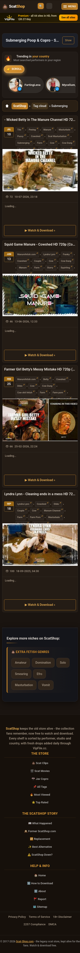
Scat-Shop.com (24, 941)
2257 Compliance (34, 924)
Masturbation (24, 685)
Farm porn (58, 392)
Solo (63, 662)
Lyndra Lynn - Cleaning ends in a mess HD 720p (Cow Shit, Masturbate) (40, 494)
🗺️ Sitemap (40, 906)
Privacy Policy (17, 916)
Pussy (20, 136)
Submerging (23, 142)
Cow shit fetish (24, 392)
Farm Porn (35, 517)
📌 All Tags (40, 786)
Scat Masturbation (57, 136)
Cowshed (35, 136)
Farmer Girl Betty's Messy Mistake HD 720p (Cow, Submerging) (40, 369)
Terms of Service (39, 916)
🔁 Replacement (40, 838)
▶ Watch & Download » (40, 230)
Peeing (32, 129)
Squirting (65, 267)
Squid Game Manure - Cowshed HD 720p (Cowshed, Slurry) (40, 244)
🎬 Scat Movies (40, 771)
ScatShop (19, 106)
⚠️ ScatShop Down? (40, 854)
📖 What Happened (40, 823)
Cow (52, 142)
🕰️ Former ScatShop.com (40, 831)
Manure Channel (52, 510)
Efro (39, 674)
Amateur (20, 662)
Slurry (50, 267)
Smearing (21, 674)
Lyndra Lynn (49, 254)
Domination (43, 662)
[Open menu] (69, 6)
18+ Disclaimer (62, 916)
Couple (37, 261)
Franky (66, 254)
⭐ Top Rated (40, 802)
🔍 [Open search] (40, 6)
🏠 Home (40, 875)
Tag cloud (40, 106)
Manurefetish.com (26, 254)
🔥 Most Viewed (40, 794)
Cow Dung (67, 142)
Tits (19, 129)
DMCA (52, 924)
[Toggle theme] (49, 6)
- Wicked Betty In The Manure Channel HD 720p (40, 120)
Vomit (46, 685)
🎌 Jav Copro (40, 778)
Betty (46, 379)
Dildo (19, 385)
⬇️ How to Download (40, 883)
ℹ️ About (40, 891)
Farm (39, 142)
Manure (47, 129)
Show (68, 40)
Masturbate (64, 129)
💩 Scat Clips (40, 763)
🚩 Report (40, 899)
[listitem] (25, 85)
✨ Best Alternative (40, 846)
